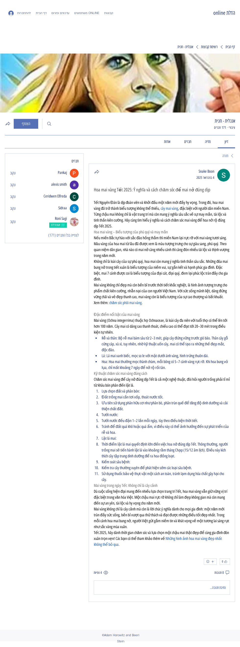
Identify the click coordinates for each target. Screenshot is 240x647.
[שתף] (97, 172)
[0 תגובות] (222, 572)
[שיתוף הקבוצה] (8, 124)
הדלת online (224, 13)
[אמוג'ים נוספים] (210, 561)
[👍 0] (225, 561)
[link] (226, 141)
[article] (162, 383)
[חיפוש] (49, 124)
